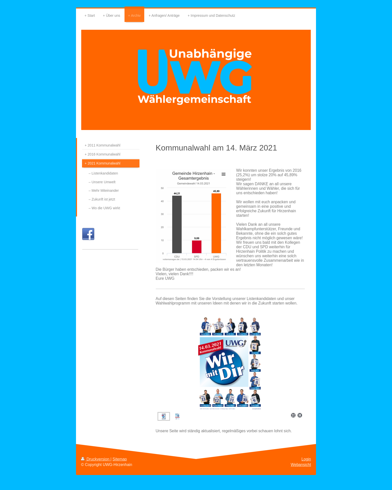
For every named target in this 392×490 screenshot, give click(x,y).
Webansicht (301, 464)
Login (306, 459)
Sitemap (119, 459)
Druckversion (95, 459)
